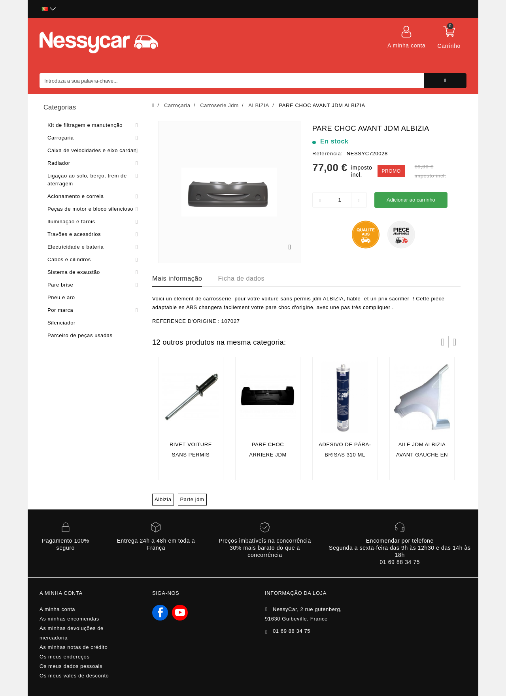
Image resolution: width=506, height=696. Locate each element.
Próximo (455, 342)
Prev (443, 342)
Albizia (163, 499)
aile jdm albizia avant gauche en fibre (422, 454)
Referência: (327, 154)
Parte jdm (192, 499)
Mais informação (177, 278)
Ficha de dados (241, 278)
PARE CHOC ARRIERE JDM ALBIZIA (268, 454)
